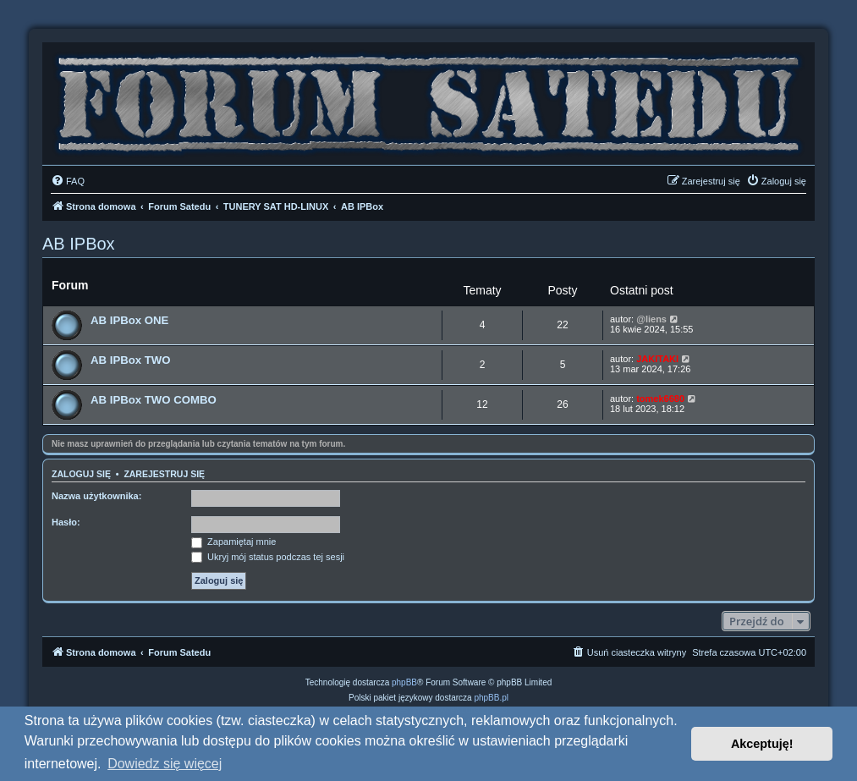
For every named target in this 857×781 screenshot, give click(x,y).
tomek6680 (660, 398)
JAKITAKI (657, 359)
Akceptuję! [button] (762, 744)
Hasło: (66, 522)
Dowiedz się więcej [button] (164, 763)
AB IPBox (78, 243)
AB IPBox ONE (129, 320)
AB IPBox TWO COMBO (154, 399)
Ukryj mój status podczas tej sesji (267, 557)
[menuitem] (68, 181)
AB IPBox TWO (131, 360)
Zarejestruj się (164, 474)
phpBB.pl (491, 697)
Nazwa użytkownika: (96, 496)
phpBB (404, 682)
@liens (651, 319)
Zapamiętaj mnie (233, 541)
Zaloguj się (81, 474)
